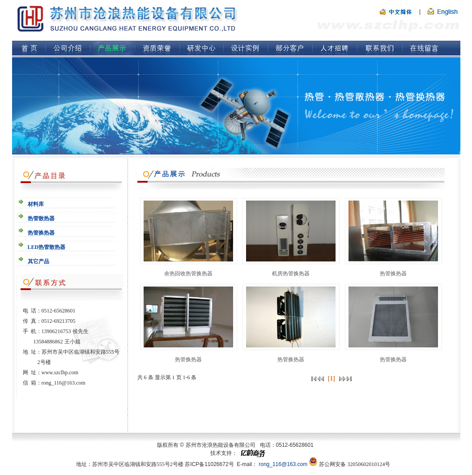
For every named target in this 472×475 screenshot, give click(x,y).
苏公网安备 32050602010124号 (354, 464)
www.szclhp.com (60, 372)
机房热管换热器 (291, 273)
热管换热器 (393, 273)
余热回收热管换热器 (188, 273)
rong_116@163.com (63, 383)
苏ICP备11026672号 (209, 464)
